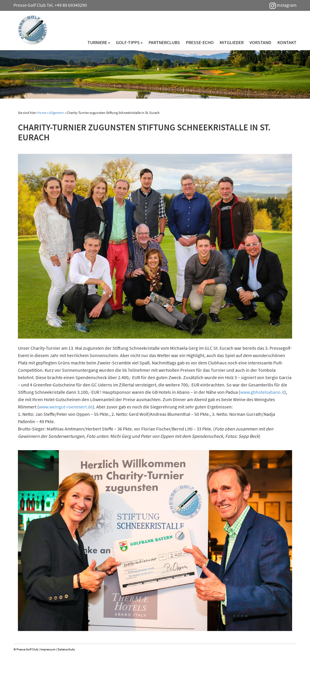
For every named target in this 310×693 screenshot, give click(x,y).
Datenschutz (66, 649)
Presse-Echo (200, 42)
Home (41, 112)
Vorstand (260, 42)
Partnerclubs (164, 42)
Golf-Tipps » (129, 42)
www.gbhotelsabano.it (262, 392)
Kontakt (286, 42)
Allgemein (56, 112)
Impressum (47, 649)
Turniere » (98, 42)
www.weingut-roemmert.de (66, 407)
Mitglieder (232, 42)
